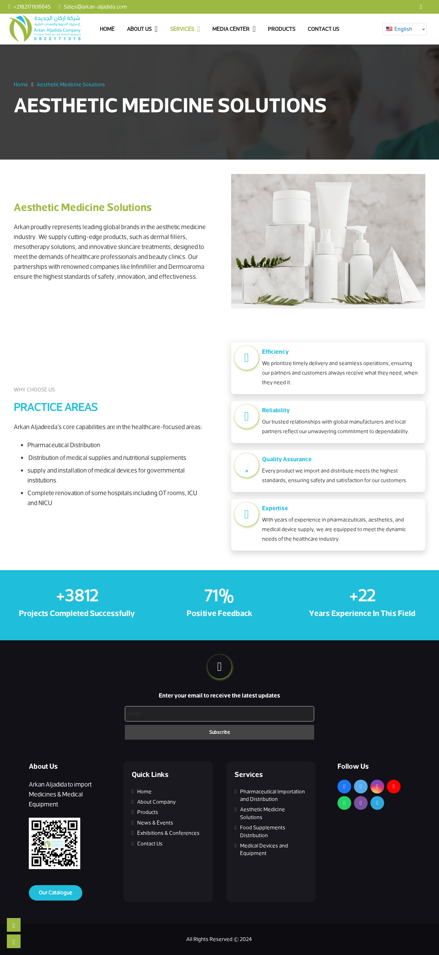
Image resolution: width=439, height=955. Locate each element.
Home (144, 791)
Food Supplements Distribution (262, 831)
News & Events (155, 822)
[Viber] (361, 803)
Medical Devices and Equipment (264, 849)
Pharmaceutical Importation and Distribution (272, 795)
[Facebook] (421, 7)
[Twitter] (361, 786)
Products (147, 812)
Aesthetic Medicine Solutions (262, 813)
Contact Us (150, 843)
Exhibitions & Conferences (168, 833)
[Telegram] (377, 803)
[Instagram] (377, 786)
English (399, 29)
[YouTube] (394, 786)
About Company (156, 801)
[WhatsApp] (344, 803)
